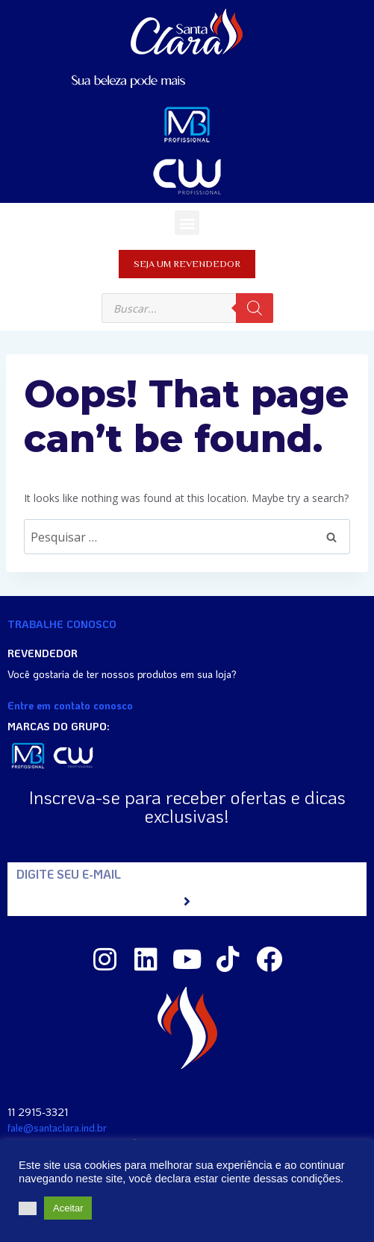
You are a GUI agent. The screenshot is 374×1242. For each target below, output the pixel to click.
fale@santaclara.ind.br (57, 1127)
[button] (187, 222)
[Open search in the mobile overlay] (187, 308)
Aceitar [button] (68, 1208)
